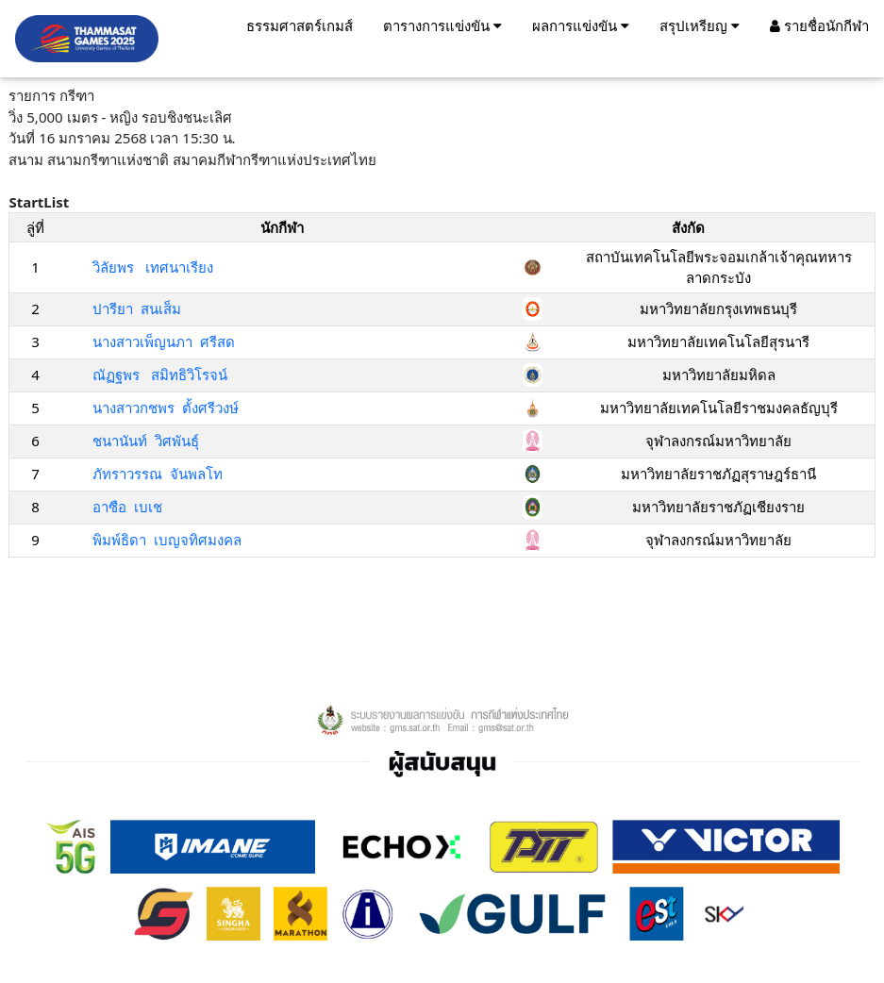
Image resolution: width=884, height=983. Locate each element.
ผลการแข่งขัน (580, 25)
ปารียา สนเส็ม (136, 308)
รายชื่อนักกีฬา (819, 25)
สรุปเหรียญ (699, 25)
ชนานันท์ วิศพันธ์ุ (145, 440)
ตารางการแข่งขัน (442, 25)
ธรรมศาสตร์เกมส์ (299, 25)
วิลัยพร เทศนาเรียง (152, 267)
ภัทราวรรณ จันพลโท (157, 473)
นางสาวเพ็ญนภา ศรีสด (163, 341)
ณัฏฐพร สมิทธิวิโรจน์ (159, 374)
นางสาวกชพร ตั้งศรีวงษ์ (165, 407)
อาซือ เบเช (127, 506)
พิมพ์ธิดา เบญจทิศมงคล (167, 539)
